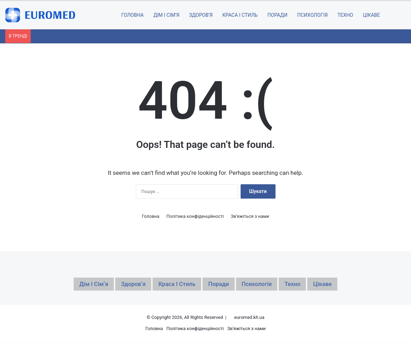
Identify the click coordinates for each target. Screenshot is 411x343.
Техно (345, 15)
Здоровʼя (201, 15)
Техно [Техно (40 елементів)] (307, 285)
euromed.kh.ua (249, 319)
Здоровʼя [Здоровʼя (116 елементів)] (121, 285)
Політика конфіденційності (194, 216)
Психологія (312, 15)
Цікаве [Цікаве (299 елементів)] (342, 285)
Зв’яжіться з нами (250, 216)
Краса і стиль (240, 15)
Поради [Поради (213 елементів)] (221, 285)
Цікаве (371, 15)
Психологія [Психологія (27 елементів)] (266, 285)
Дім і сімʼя (166, 15)
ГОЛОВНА (132, 15)
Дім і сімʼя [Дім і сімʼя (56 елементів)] (74, 285)
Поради (277, 15)
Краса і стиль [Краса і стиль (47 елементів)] (172, 285)
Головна (150, 216)
